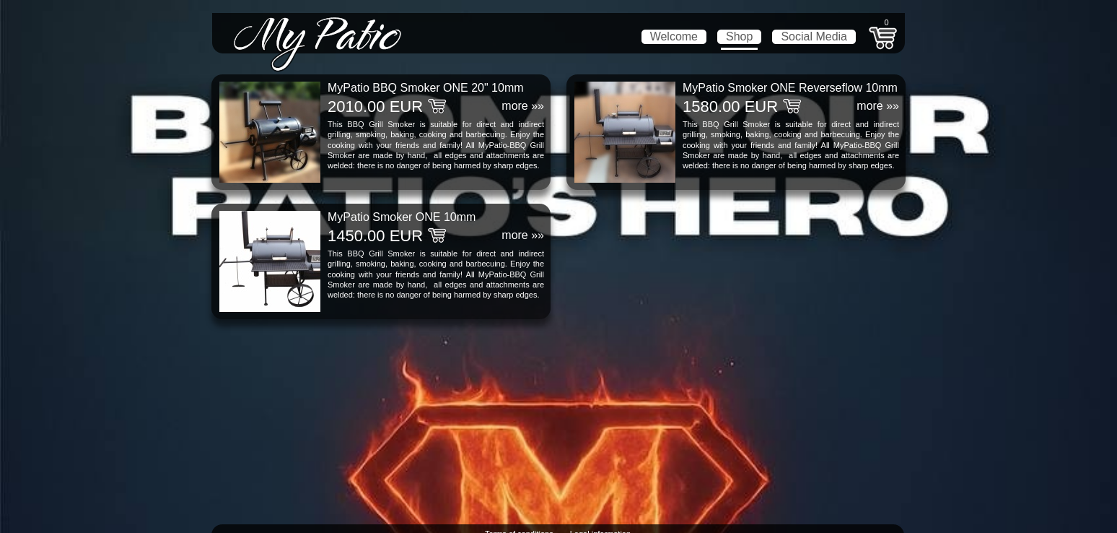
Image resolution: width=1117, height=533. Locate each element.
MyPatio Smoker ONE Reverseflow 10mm (790, 88)
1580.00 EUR (730, 107)
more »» (522, 106)
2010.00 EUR (375, 107)
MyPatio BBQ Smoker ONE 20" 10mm (426, 88)
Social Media (814, 36)
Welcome (674, 36)
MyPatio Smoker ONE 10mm (402, 217)
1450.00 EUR (375, 236)
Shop (739, 36)
